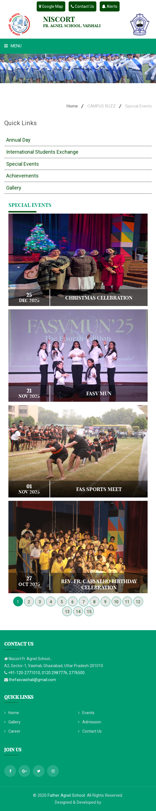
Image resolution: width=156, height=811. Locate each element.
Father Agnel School (66, 795)
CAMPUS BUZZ (101, 106)
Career (12, 731)
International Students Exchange (42, 152)
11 (127, 601)
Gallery (13, 188)
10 (116, 601)
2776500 (77, 672)
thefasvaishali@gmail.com (32, 679)
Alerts (109, 6)
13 (67, 611)
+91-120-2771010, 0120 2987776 (37, 672)
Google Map (51, 6)
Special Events (22, 164)
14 (78, 611)
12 (138, 601)
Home (72, 106)
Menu (13, 45)
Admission (89, 722)
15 (89, 611)
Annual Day (18, 140)
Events (86, 712)
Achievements (22, 176)
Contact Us (82, 6)
